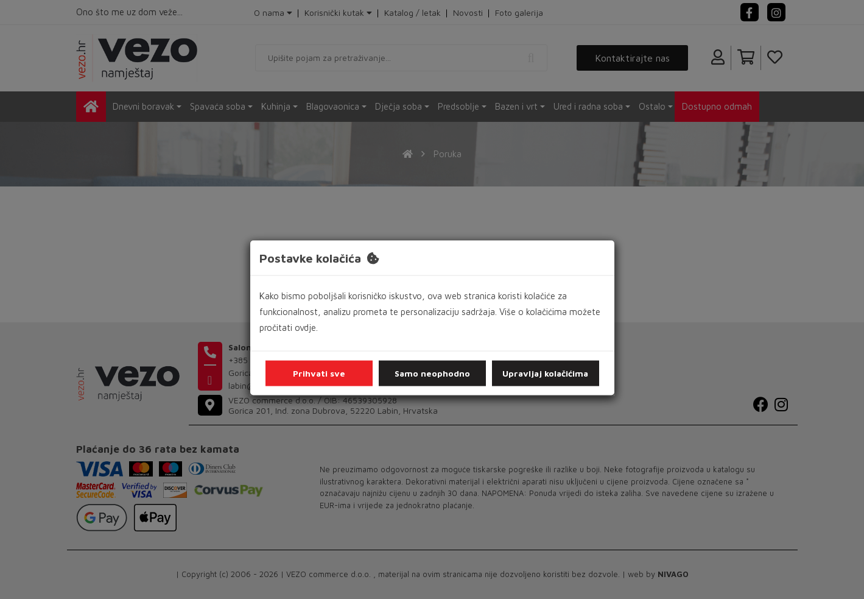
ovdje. (306, 327)
